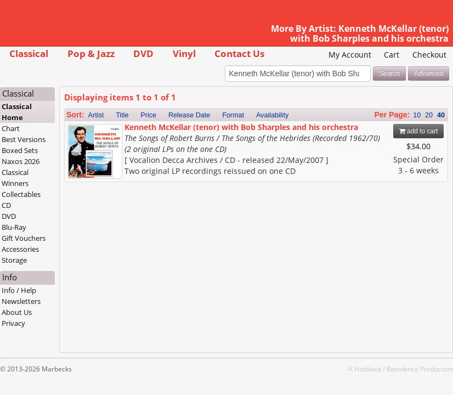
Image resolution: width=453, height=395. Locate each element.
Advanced (428, 73)
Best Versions (24, 139)
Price (148, 115)
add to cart (418, 131)
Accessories (20, 249)
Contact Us (239, 53)
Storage (14, 260)
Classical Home (17, 111)
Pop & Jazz (91, 53)
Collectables (21, 194)
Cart (391, 54)
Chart (11, 128)
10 (417, 115)
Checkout (429, 54)
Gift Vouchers (24, 238)
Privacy (13, 323)
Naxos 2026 (20, 161)
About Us (17, 312)
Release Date (189, 115)
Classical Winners (15, 177)
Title (122, 115)
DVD (143, 53)
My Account (350, 54)
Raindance (402, 368)
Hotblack (367, 368)
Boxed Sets (20, 150)
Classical (28, 53)
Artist (96, 115)
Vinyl (184, 53)
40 (441, 115)
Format (233, 115)
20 (429, 115)
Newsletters (21, 301)
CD (6, 205)
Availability (272, 115)
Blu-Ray (14, 227)
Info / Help (19, 290)
